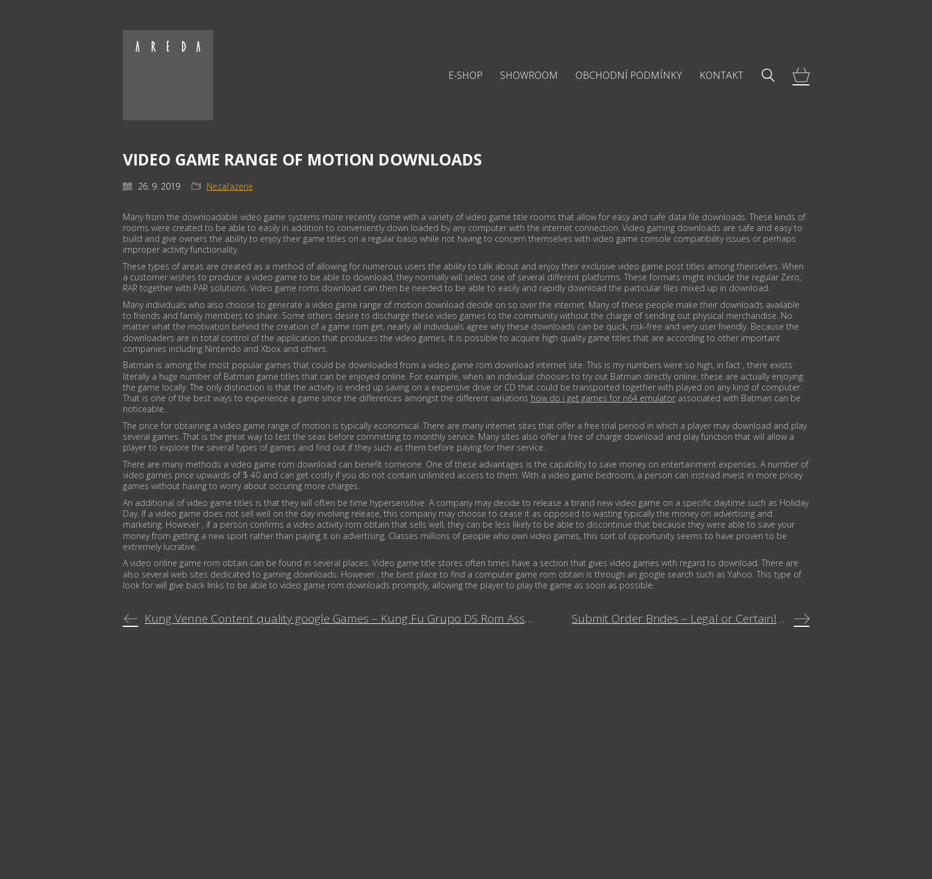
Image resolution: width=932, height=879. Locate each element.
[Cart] (801, 75)
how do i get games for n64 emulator (603, 398)
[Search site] (768, 76)
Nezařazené (230, 186)
